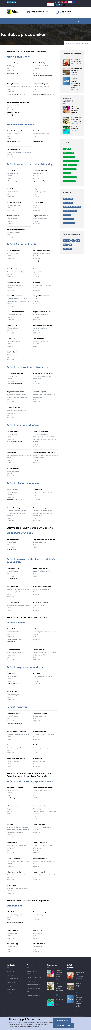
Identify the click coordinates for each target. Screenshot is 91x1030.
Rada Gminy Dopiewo (69, 223)
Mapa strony (10, 971)
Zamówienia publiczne (69, 177)
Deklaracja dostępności (34, 992)
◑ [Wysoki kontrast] (63, 4)
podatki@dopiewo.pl (39, 261)
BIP (64, 148)
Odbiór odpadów (67, 202)
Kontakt (76, 21)
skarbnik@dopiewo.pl (13, 115)
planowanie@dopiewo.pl (15, 384)
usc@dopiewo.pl (12, 549)
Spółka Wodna (67, 248)
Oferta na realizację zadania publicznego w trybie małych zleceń (79, 1001)
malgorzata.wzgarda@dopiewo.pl (43, 94)
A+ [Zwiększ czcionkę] (57, 4)
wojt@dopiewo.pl (12, 73)
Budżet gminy (31, 981)
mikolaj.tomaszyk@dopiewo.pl (16, 94)
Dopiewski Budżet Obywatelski (71, 206)
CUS (70, 244)
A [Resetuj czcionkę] (61, 4)
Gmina (10, 21)
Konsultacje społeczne (69, 211)
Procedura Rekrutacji (69, 169)
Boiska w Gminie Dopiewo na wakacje (76, 70)
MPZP (64, 165)
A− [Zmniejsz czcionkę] (59, 4)
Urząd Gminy (34, 21)
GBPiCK (65, 244)
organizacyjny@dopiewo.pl (41, 181)
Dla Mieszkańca (22, 21)
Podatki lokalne (11, 982)
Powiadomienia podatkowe (70, 161)
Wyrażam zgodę (62, 1020)
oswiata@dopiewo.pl (13, 798)
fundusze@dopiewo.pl (14, 684)
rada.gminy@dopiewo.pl (14, 181)
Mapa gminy (66, 240)
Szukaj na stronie (12, 985)
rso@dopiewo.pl (12, 578)
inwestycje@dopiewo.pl (14, 723)
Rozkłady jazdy (67, 198)
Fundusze (66, 21)
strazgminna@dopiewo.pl (15, 922)
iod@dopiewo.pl (38, 141)
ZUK (73, 240)
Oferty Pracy (66, 215)
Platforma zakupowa (33, 984)
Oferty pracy (10, 975)
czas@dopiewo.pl (12, 642)
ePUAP (68, 148)
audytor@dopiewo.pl (13, 141)
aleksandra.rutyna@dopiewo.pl (42, 76)
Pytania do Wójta (68, 152)
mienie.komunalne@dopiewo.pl (17, 500)
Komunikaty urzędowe (34, 977)
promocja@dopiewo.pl (14, 639)
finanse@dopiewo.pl (13, 112)
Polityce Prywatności (33, 1027)
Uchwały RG (66, 173)
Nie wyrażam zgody (63, 1025)
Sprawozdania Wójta (69, 181)
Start (67, 43)
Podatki (57, 21)
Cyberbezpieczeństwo (33, 995)
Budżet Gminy (72, 165)
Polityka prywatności (33, 988)
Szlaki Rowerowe (68, 219)
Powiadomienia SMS (68, 157)
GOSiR (77, 240)
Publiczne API (11, 989)
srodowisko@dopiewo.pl (14, 442)
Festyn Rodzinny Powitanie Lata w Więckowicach (76, 119)
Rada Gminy (47, 21)
